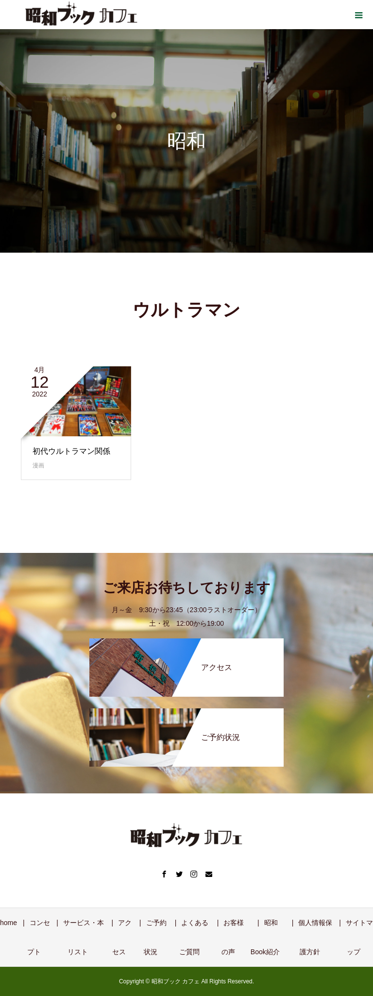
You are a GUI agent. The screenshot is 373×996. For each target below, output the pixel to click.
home (8, 923)
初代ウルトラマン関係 (71, 451)
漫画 (38, 465)
